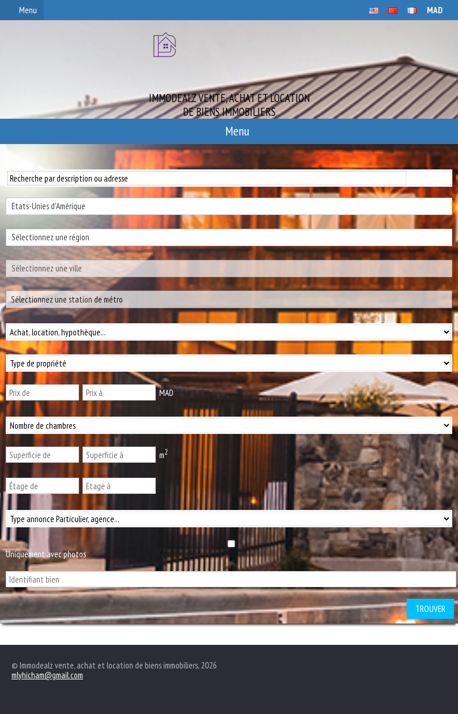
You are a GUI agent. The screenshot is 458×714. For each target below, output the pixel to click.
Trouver (430, 608)
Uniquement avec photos (46, 554)
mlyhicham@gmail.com (47, 675)
